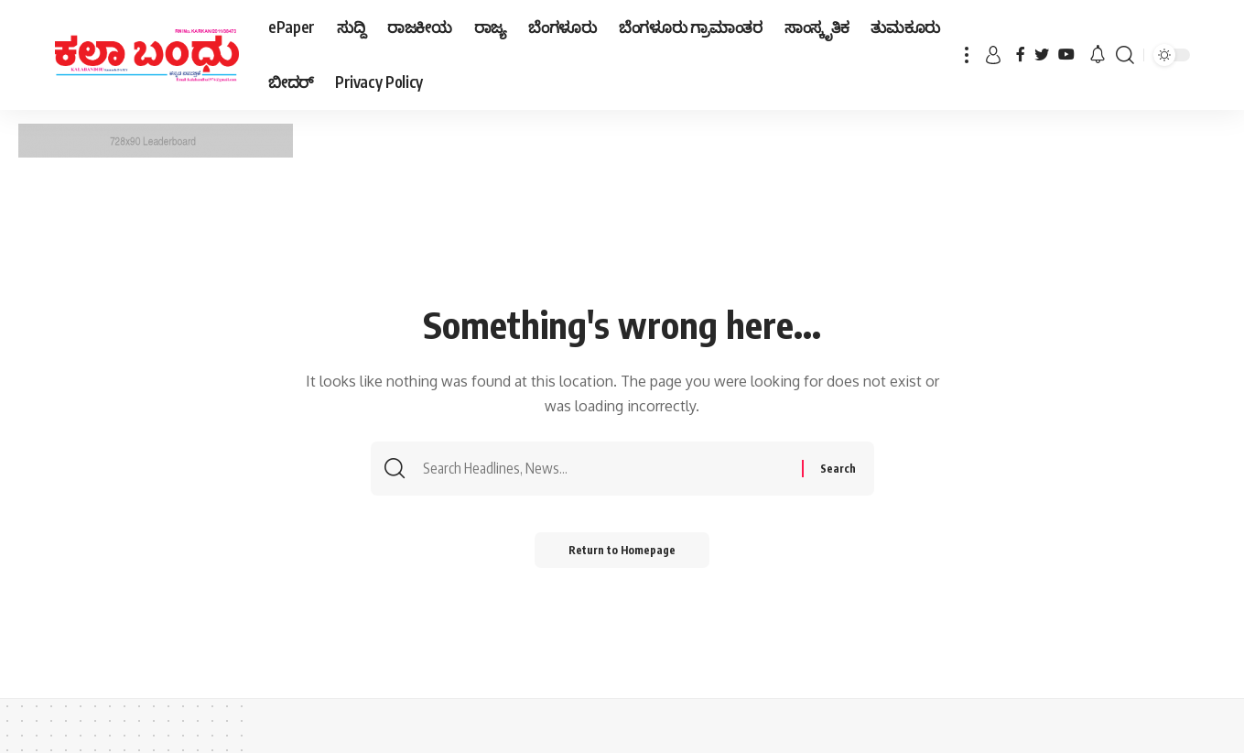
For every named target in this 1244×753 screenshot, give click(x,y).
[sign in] (993, 55)
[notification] (1097, 55)
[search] (1125, 55)
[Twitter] (1042, 54)
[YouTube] (1066, 54)
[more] (966, 55)
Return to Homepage (622, 551)
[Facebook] (1020, 54)
